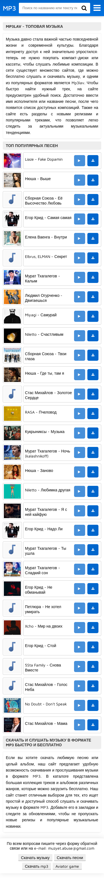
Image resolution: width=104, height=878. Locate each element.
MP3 (9, 8)
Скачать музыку (35, 857)
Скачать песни (70, 857)
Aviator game (67, 866)
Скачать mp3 (37, 866)
